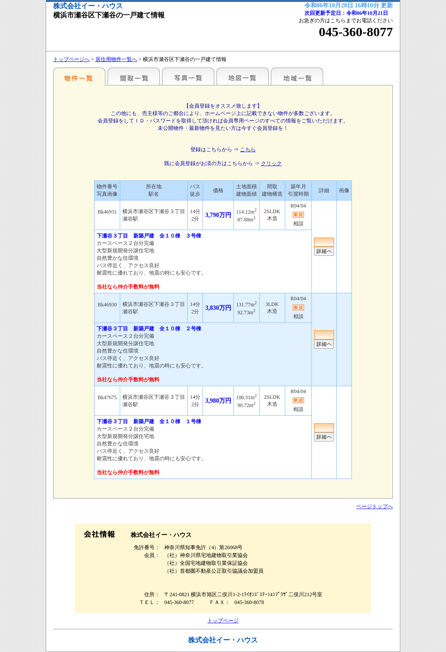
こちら (248, 149)
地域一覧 (297, 76)
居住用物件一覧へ (116, 59)
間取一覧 (134, 76)
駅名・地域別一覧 (79, 76)
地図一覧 (242, 76)
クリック (271, 163)
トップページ (223, 621)
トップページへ (71, 59)
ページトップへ (374, 506)
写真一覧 (188, 76)
